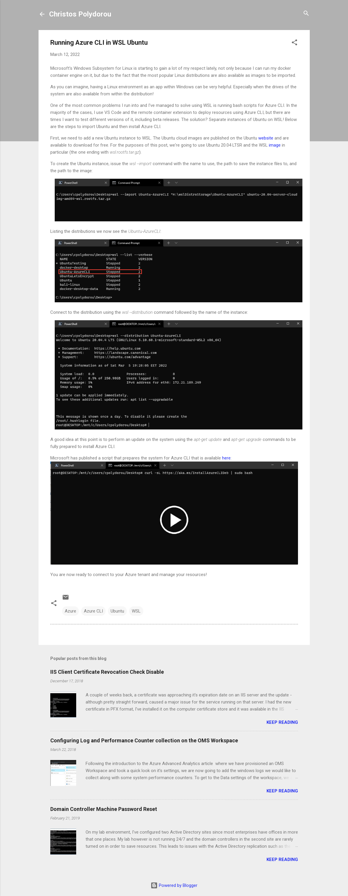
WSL (136, 611)
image (275, 145)
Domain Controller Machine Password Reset (103, 809)
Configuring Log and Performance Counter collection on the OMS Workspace (144, 740)
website (265, 138)
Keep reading (282, 722)
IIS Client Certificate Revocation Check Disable (107, 672)
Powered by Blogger (174, 885)
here (226, 458)
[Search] (306, 13)
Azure (70, 611)
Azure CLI (93, 611)
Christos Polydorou (80, 14)
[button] (294, 43)
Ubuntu (117, 611)
